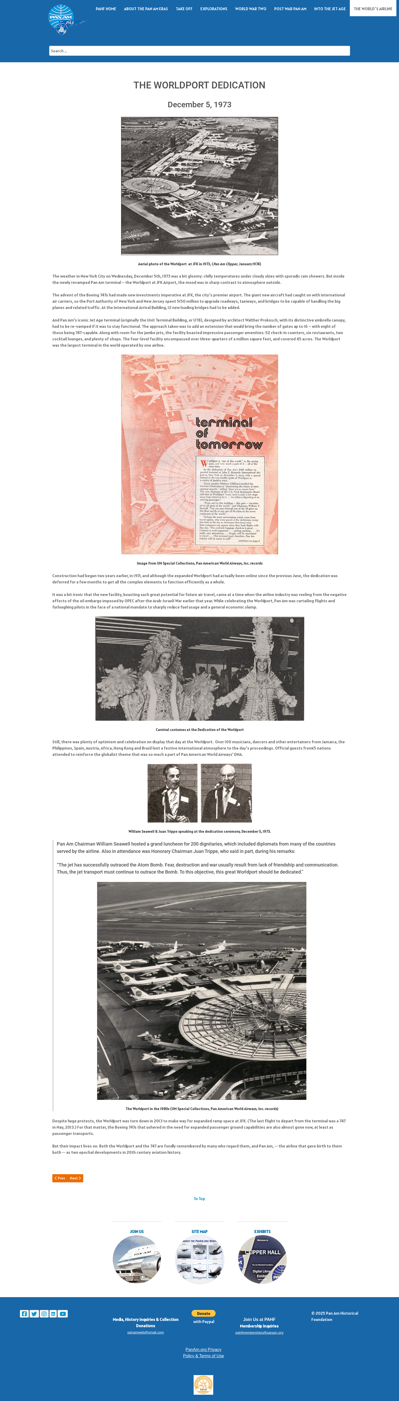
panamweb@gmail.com (145, 1332)
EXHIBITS (262, 1231)
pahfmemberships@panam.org (259, 1333)
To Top (199, 1198)
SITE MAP (199, 1231)
